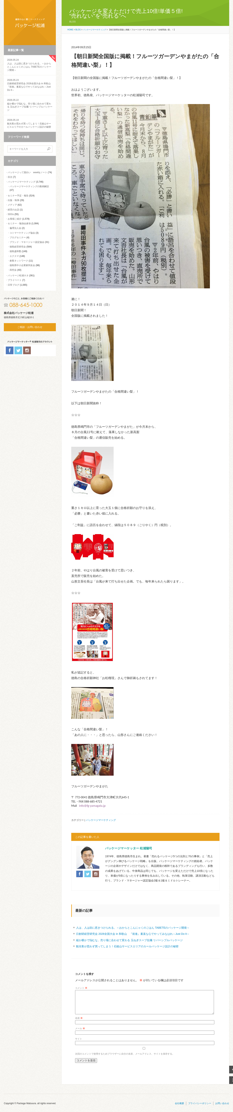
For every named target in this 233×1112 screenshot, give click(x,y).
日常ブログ (13, 285)
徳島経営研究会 (18, 246)
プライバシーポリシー (199, 1108)
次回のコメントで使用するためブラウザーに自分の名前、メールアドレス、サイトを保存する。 (124, 1058)
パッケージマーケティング (21, 181)
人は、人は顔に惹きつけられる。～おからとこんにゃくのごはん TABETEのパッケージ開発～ (132, 927)
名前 (79, 1022)
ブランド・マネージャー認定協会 (27, 242)
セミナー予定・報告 (18, 195)
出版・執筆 (13, 200)
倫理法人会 (15, 228)
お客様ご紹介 (15, 219)
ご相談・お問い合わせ (29, 327)
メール (80, 1033)
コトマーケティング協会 (22, 233)
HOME (70, 30)
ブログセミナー (18, 237)
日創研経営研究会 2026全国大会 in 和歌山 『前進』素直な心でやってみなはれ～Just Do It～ (132, 933)
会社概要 (179, 1108)
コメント (81, 988)
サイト (78, 1043)
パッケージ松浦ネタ (18, 275)
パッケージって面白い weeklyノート (27, 172)
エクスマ (14, 256)
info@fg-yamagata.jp (92, 806)
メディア (12, 205)
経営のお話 (13, 209)
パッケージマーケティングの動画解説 (29, 186)
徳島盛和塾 (15, 251)
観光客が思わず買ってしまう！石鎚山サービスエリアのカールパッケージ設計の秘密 (30, 123)
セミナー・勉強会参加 (19, 223)
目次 (10, 177)
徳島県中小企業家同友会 (22, 265)
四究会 (13, 270)
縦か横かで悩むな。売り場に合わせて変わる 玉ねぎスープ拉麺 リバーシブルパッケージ (30, 104)
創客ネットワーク (19, 260)
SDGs (11, 214)
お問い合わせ (222, 1108)
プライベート (15, 280)
